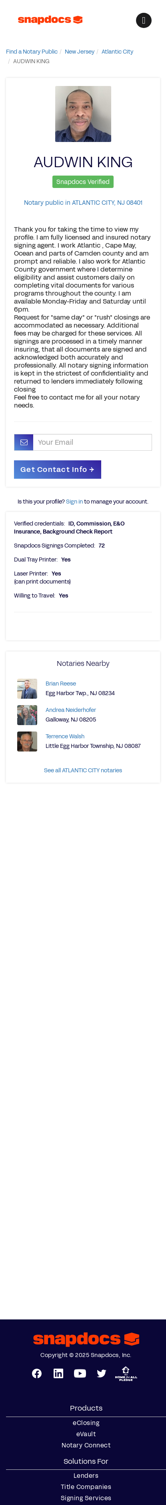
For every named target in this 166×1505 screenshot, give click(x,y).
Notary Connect (86, 1445)
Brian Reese (61, 684)
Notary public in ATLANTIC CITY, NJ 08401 (83, 202)
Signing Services (86, 1498)
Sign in (74, 502)
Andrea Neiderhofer (71, 710)
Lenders (86, 1475)
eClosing (86, 1423)
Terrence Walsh (65, 736)
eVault (86, 1434)
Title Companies (86, 1487)
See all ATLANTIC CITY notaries (83, 770)
